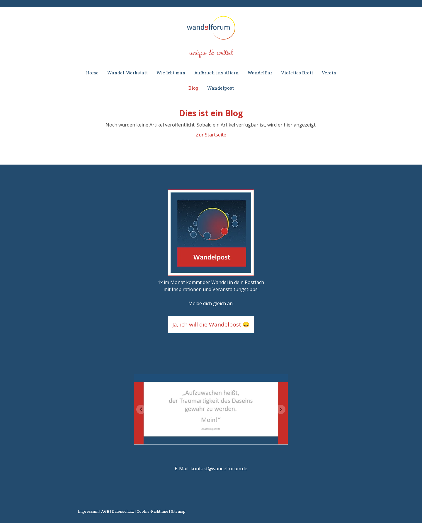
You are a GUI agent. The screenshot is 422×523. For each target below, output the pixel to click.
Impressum (88, 511)
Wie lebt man (171, 73)
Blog (193, 88)
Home (92, 73)
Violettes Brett (297, 73)
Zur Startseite (211, 134)
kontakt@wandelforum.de (218, 468)
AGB (105, 511)
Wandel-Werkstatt (127, 73)
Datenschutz (123, 511)
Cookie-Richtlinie (152, 511)
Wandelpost (220, 88)
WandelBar (260, 73)
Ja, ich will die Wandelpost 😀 (211, 324)
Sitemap (178, 511)
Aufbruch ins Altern (216, 73)
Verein (329, 73)
